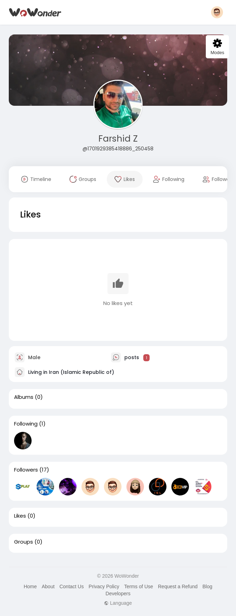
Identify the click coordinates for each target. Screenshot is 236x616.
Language (118, 603)
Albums (23, 397)
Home (30, 586)
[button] (217, 12)
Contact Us (71, 586)
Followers (26, 470)
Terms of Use (138, 586)
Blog (207, 586)
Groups (23, 542)
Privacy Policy (103, 586)
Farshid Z (118, 138)
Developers (118, 593)
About (48, 586)
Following (26, 424)
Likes (20, 516)
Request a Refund (178, 586)
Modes (217, 47)
